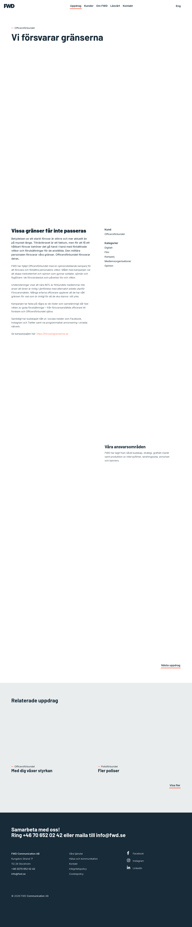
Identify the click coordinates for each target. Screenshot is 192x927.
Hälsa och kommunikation (83, 858)
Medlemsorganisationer (118, 261)
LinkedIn (134, 868)
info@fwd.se (111, 835)
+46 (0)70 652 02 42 (23, 868)
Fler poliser (108, 770)
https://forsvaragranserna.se (52, 333)
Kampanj (109, 256)
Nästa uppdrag (170, 665)
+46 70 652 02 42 (43, 835)
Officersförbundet (25, 28)
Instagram (135, 860)
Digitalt (108, 247)
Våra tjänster (76, 853)
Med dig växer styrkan (31, 770)
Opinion (109, 265)
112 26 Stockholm (21, 863)
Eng (178, 6)
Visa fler (175, 785)
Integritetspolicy (78, 868)
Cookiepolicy (76, 874)
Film (107, 252)
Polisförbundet (109, 766)
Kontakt (73, 863)
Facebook (135, 853)
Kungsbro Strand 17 (22, 858)
